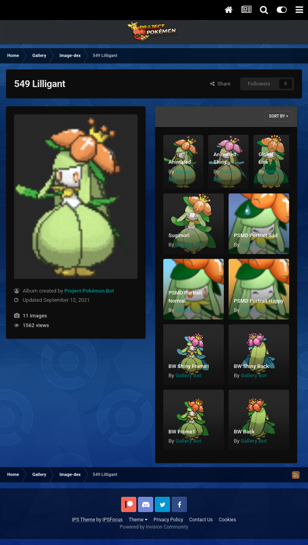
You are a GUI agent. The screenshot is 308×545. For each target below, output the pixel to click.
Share (220, 84)
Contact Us (201, 520)
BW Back (244, 432)
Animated (179, 162)
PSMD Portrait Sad (256, 235)
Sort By (278, 116)
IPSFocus (112, 520)
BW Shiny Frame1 (189, 366)
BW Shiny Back (251, 366)
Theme (138, 520)
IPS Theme (83, 520)
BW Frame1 (181, 432)
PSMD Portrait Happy (259, 301)
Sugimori (179, 235)
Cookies (227, 520)
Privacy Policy (168, 520)
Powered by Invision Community (154, 527)
